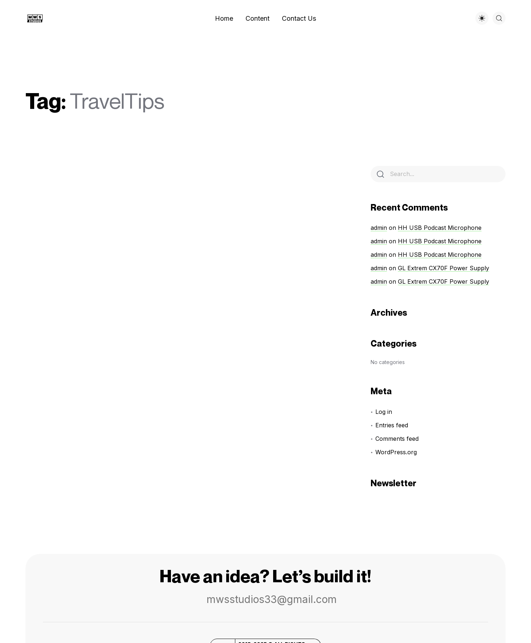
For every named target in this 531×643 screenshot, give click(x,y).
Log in (383, 411)
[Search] (380, 174)
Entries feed (391, 425)
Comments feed (397, 438)
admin (379, 227)
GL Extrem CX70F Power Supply (443, 268)
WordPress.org (396, 452)
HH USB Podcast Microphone (440, 227)
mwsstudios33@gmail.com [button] (265, 599)
